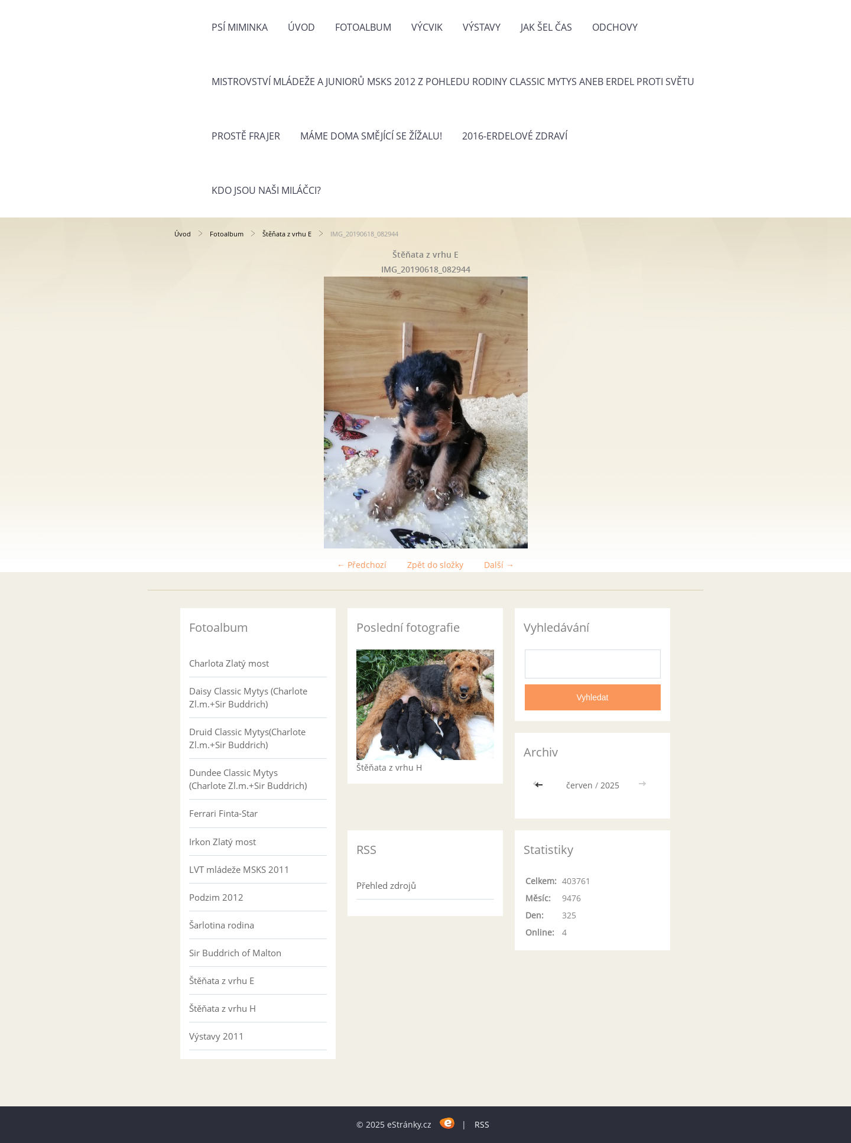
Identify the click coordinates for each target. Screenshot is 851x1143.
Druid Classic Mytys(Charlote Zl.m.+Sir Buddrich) (247, 738)
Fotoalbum (363, 27)
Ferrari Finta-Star (223, 813)
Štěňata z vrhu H (222, 1008)
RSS (482, 1124)
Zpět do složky (435, 564)
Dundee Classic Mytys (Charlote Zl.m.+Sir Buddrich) (248, 779)
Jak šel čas (546, 27)
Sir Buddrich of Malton (235, 953)
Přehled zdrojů (386, 885)
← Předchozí (361, 564)
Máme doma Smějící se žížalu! (371, 135)
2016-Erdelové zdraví (514, 135)
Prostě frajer (246, 135)
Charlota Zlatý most (229, 663)
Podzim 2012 (216, 897)
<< (540, 785)
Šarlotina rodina (221, 925)
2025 (609, 785)
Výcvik (427, 27)
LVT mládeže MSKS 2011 (239, 869)
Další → (499, 564)
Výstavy (482, 27)
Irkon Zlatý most (222, 841)
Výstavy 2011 (216, 1036)
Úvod (301, 27)
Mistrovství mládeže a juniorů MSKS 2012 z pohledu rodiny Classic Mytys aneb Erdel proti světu (453, 81)
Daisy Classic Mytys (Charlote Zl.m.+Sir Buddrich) (248, 697)
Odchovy (615, 27)
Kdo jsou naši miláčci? (266, 190)
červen (579, 785)
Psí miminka (240, 27)
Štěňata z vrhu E (286, 233)
